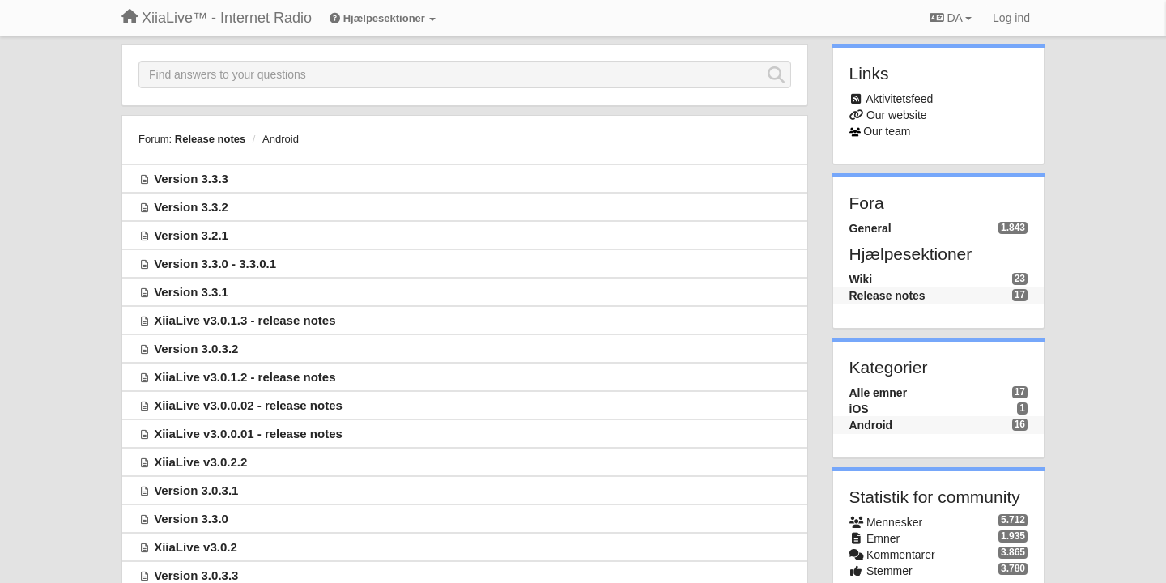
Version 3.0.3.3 (196, 575)
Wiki (861, 279)
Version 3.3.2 (191, 207)
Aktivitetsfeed (899, 98)
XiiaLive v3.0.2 (195, 547)
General (870, 228)
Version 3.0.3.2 (196, 348)
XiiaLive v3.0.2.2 (200, 462)
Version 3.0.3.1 (196, 490)
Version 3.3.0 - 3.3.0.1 (215, 263)
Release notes (210, 139)
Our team (886, 131)
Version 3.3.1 (191, 292)
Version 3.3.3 (191, 178)
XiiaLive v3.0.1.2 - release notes (244, 377)
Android (280, 139)
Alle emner (878, 392)
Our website (896, 115)
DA (951, 17)
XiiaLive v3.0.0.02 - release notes (248, 405)
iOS (859, 408)
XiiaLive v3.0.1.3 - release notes (244, 320)
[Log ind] (1011, 18)
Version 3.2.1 (191, 235)
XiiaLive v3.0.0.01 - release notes (248, 433)
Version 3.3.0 (191, 519)
